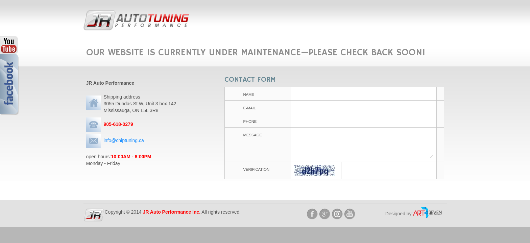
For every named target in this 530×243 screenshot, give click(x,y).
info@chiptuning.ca (124, 140)
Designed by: (399, 213)
